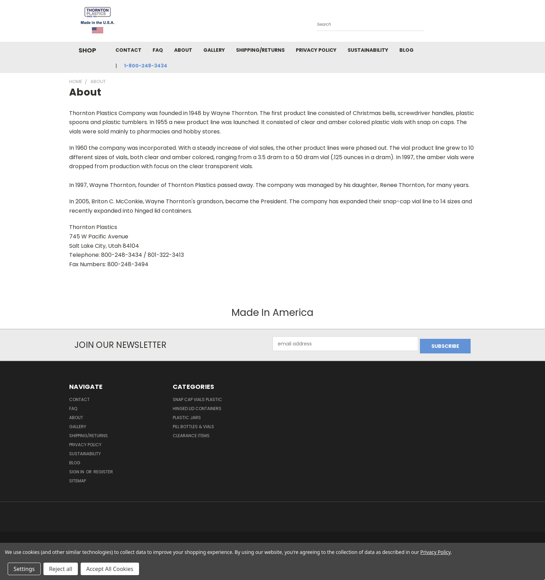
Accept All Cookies (109, 569)
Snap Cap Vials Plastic (197, 397)
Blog (406, 50)
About (183, 50)
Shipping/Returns (260, 50)
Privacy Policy (316, 50)
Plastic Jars (187, 415)
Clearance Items (191, 433)
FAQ (158, 50)
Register (103, 469)
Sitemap (77, 478)
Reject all (60, 569)
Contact (128, 50)
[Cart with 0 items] (474, 22)
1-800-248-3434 (145, 65)
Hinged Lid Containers (197, 406)
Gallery (214, 50)
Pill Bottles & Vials (193, 424)
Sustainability (368, 50)
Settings (24, 569)
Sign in (77, 469)
